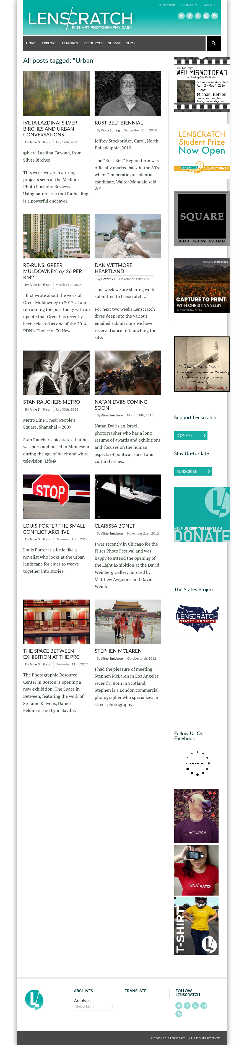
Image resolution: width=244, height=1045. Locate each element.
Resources (93, 43)
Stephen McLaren (118, 651)
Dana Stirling (110, 130)
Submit (114, 43)
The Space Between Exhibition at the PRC (51, 654)
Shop (130, 43)
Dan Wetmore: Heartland (114, 268)
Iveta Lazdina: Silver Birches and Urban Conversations (50, 129)
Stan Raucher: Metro (51, 402)
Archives (82, 1000)
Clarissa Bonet (115, 526)
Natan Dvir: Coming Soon (121, 405)
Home (31, 43)
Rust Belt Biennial (119, 123)
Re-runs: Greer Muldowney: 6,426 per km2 (52, 271)
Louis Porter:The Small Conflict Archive (54, 529)
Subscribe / (169, 5)
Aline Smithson (40, 142)
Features (70, 43)
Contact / (192, 5)
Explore (49, 43)
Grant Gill (108, 279)
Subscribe (187, 471)
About (209, 5)
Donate (185, 435)
